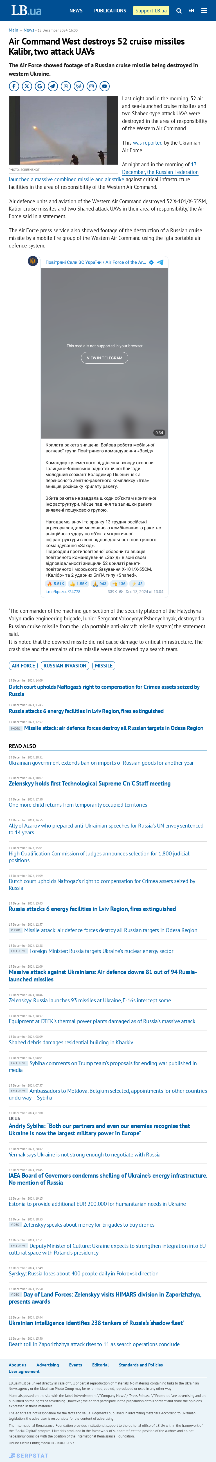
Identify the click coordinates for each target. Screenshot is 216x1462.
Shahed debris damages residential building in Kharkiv (71, 1042)
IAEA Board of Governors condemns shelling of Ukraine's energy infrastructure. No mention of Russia (108, 1178)
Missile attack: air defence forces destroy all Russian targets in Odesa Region (106, 728)
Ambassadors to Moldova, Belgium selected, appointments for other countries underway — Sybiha (108, 1094)
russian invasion (65, 665)
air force (23, 665)
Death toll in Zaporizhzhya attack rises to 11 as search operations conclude (94, 1344)
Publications (110, 10)
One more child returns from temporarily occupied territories (78, 804)
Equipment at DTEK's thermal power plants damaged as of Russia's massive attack (102, 1021)
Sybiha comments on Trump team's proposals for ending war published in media (103, 1067)
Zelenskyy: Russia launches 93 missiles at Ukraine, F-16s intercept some (90, 1000)
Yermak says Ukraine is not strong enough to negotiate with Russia (85, 1154)
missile (103, 665)
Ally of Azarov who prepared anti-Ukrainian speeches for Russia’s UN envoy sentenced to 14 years (106, 829)
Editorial (100, 1365)
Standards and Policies (141, 1365)
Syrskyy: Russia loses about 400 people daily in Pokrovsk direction (84, 1273)
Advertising (48, 1365)
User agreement (24, 1371)
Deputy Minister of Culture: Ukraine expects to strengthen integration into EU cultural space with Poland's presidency (107, 1249)
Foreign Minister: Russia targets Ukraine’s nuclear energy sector (91, 951)
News (76, 10)
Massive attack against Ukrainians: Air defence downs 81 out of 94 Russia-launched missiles (103, 975)
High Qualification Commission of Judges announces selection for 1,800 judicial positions (99, 857)
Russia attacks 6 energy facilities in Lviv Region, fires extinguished (86, 711)
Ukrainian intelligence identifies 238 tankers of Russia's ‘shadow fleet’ (96, 1323)
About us (17, 1365)
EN (191, 10)
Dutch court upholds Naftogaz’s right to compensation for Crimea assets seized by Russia (104, 690)
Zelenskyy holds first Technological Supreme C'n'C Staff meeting (90, 783)
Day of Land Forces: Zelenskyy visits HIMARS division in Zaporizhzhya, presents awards (105, 1297)
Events (75, 1365)
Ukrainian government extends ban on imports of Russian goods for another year (101, 762)
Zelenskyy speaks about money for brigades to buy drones (81, 1224)
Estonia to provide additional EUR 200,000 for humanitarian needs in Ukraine (97, 1203)
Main (13, 30)
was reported (148, 142)
